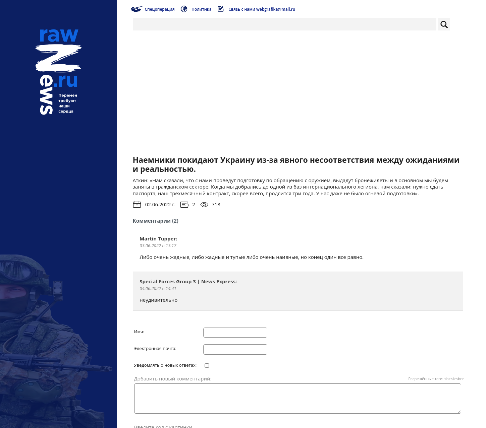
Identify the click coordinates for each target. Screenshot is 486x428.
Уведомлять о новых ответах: (165, 365)
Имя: (139, 332)
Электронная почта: (155, 348)
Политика (202, 9)
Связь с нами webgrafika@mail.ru (261, 9)
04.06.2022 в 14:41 (158, 288)
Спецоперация (159, 9)
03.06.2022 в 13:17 (158, 245)
